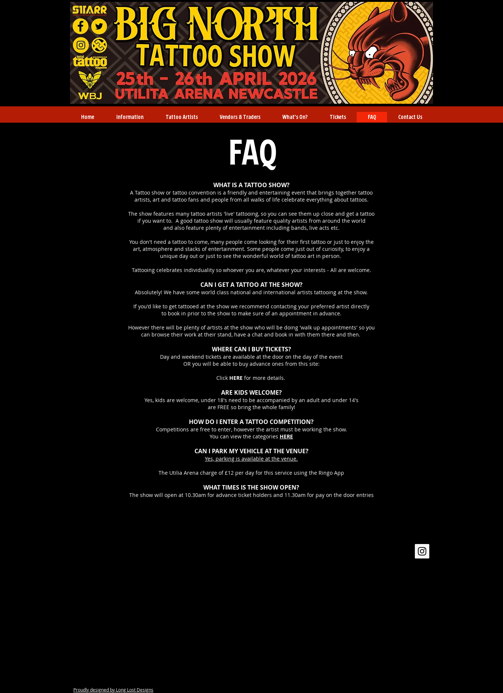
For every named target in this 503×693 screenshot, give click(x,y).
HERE (236, 377)
